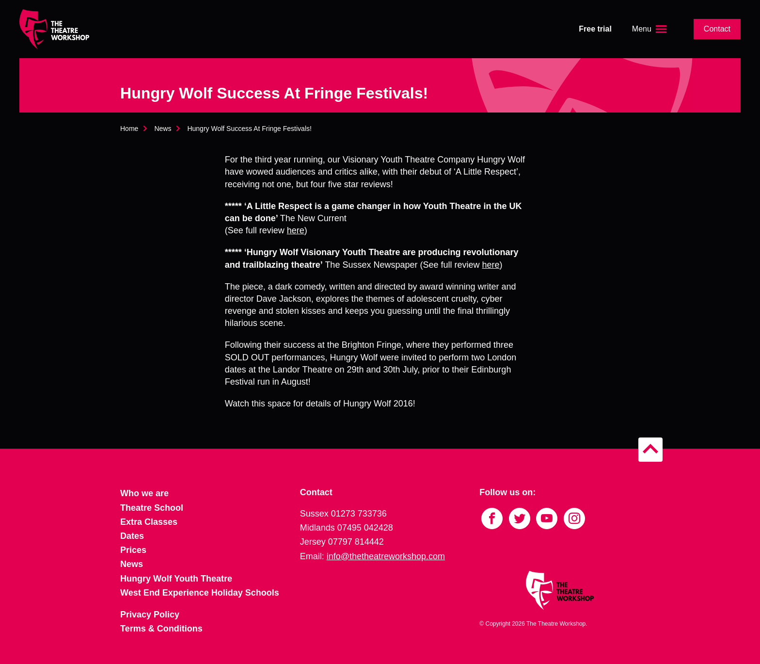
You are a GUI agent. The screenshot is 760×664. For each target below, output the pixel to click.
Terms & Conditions (161, 628)
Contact (717, 29)
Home (129, 128)
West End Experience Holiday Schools (199, 593)
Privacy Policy (149, 614)
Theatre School (151, 508)
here (295, 230)
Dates (132, 536)
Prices (133, 550)
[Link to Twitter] (519, 518)
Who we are (144, 493)
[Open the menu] (650, 29)
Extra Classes (148, 522)
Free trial (595, 29)
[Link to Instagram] (574, 518)
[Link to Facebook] (492, 518)
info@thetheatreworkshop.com (386, 556)
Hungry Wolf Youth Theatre (176, 578)
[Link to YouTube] (546, 518)
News (162, 128)
